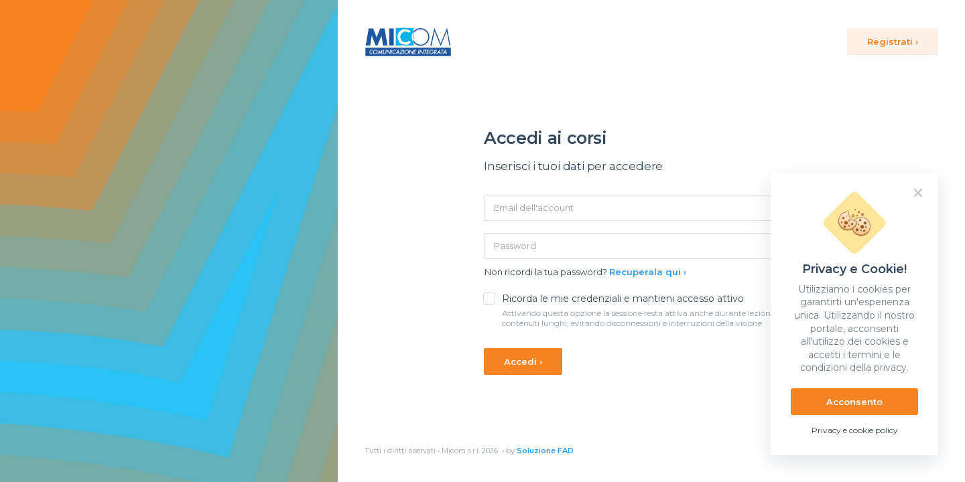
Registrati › (892, 41)
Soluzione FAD (545, 450)
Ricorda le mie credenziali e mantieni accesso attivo (623, 299)
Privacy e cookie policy (855, 430)
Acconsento (854, 401)
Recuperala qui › (647, 271)
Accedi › (523, 361)
